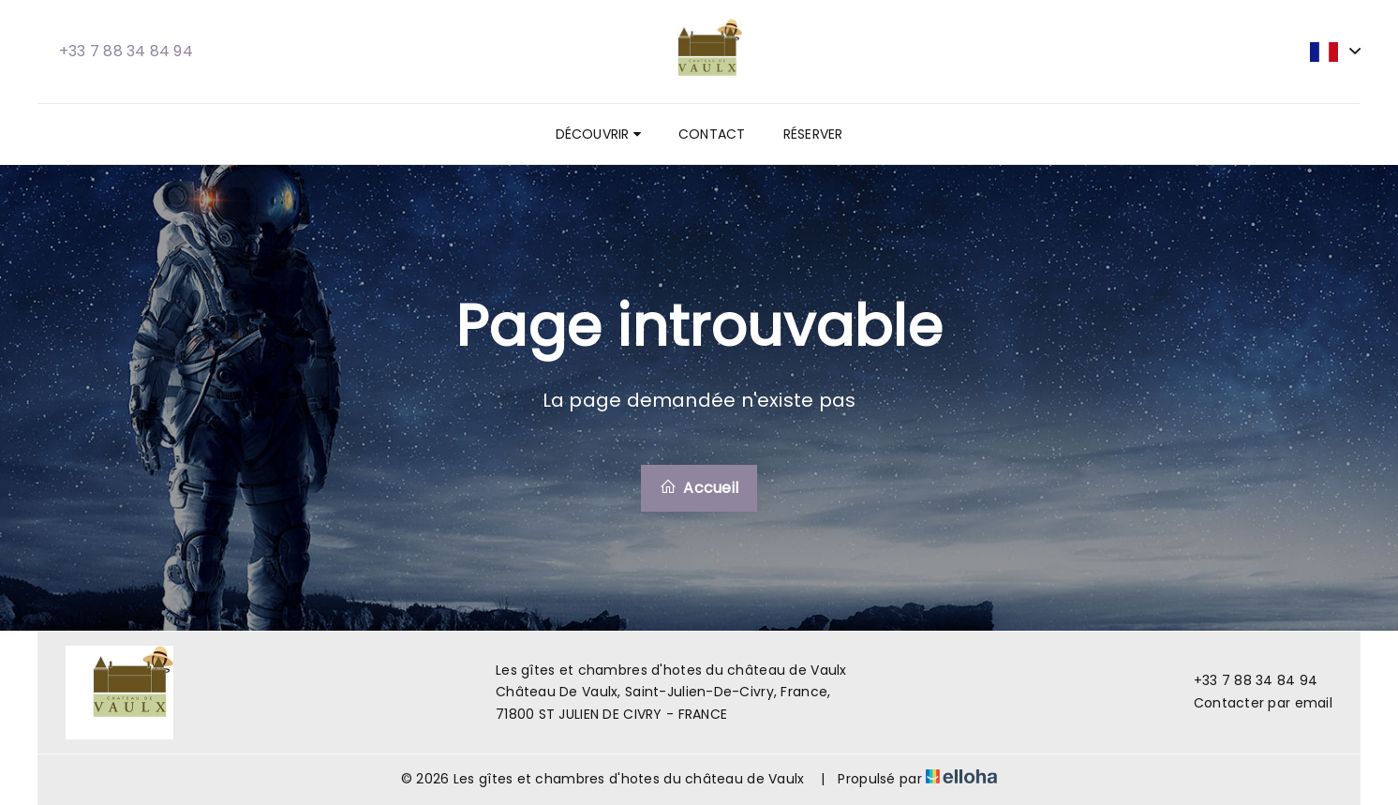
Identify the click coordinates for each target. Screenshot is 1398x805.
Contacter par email (1252, 702)
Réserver (813, 134)
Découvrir (598, 134)
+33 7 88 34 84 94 (1245, 680)
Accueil (699, 488)
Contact (712, 134)
